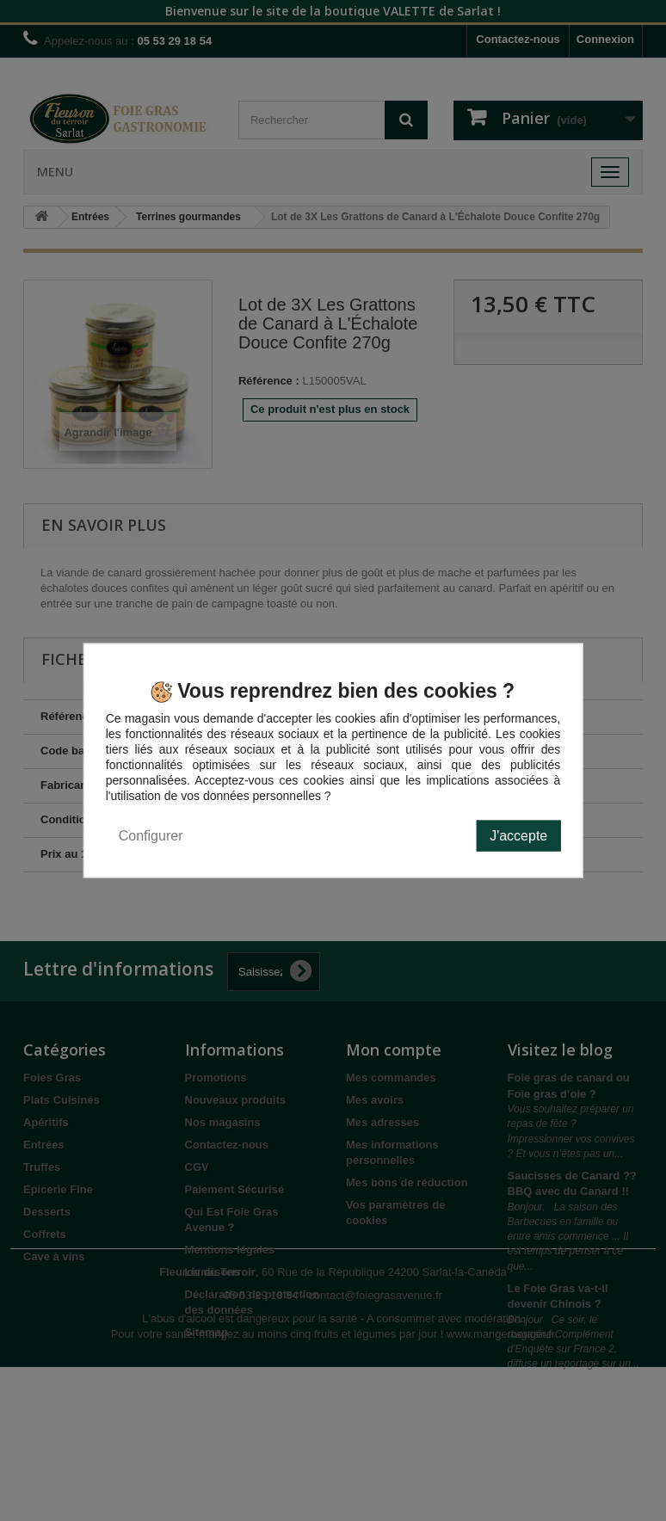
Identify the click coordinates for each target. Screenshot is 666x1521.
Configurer (151, 835)
